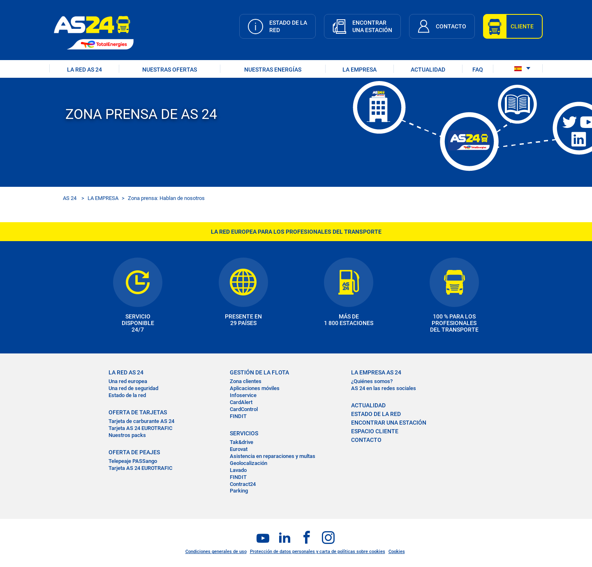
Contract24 (243, 484)
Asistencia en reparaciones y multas (272, 456)
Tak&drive (241, 442)
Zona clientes (245, 381)
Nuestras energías (272, 69)
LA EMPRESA (359, 69)
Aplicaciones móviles (255, 388)
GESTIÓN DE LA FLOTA (259, 372)
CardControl (244, 409)
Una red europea (128, 381)
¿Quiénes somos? (372, 381)
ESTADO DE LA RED (376, 414)
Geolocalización (248, 463)
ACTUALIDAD (428, 69)
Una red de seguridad (133, 388)
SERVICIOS (244, 433)
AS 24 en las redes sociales (383, 388)
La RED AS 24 (126, 372)
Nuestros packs (127, 435)
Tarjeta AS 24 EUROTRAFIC (140, 428)
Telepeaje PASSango (133, 461)
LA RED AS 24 (84, 69)
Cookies (396, 551)
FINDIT (238, 416)
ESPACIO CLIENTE (374, 431)
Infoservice (243, 395)
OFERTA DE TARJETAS (138, 412)
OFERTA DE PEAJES (134, 452)
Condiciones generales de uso (216, 551)
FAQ (477, 69)
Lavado (238, 470)
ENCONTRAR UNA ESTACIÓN (388, 422)
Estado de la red (127, 395)
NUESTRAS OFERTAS (169, 69)
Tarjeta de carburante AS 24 (141, 421)
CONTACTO (366, 440)
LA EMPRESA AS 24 (376, 372)
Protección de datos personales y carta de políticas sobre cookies (317, 551)
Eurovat (238, 449)
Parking (239, 491)
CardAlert (241, 402)
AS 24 (69, 198)
